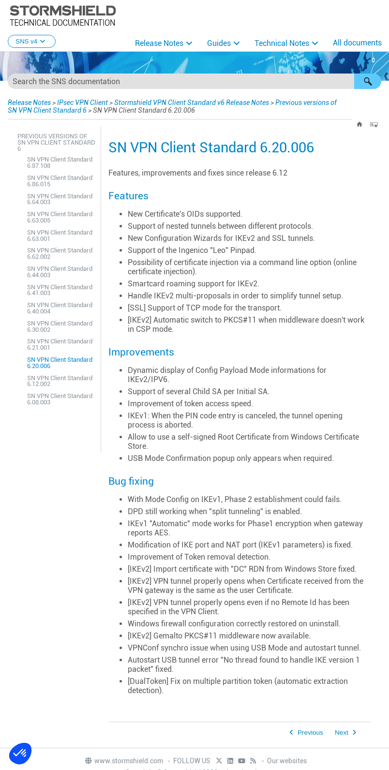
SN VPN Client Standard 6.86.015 (59, 181)
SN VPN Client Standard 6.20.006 (59, 363)
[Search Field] (194, 81)
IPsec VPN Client (82, 102)
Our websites (287, 761)
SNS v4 (31, 41)
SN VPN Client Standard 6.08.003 (59, 399)
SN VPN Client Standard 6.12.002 (59, 381)
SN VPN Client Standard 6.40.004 (59, 308)
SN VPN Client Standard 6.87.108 (59, 162)
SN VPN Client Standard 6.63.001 (59, 235)
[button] (367, 81)
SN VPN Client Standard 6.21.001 (59, 344)
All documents (357, 42)
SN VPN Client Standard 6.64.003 (59, 199)
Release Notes (159, 43)
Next (341, 732)
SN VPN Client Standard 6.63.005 (59, 217)
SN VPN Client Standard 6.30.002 (59, 326)
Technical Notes (281, 43)
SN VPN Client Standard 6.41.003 (59, 290)
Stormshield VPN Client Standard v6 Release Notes (191, 102)
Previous (310, 732)
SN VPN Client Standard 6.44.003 (59, 272)
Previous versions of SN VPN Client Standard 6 (56, 142)
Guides (219, 43)
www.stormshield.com (124, 761)
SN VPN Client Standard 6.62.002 (59, 253)
